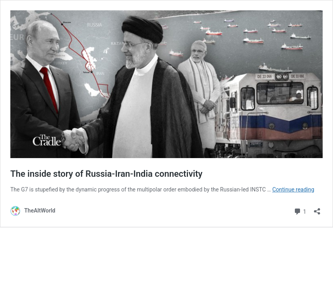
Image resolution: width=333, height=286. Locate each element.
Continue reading (293, 189)
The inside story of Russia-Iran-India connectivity (106, 174)
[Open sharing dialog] (317, 209)
